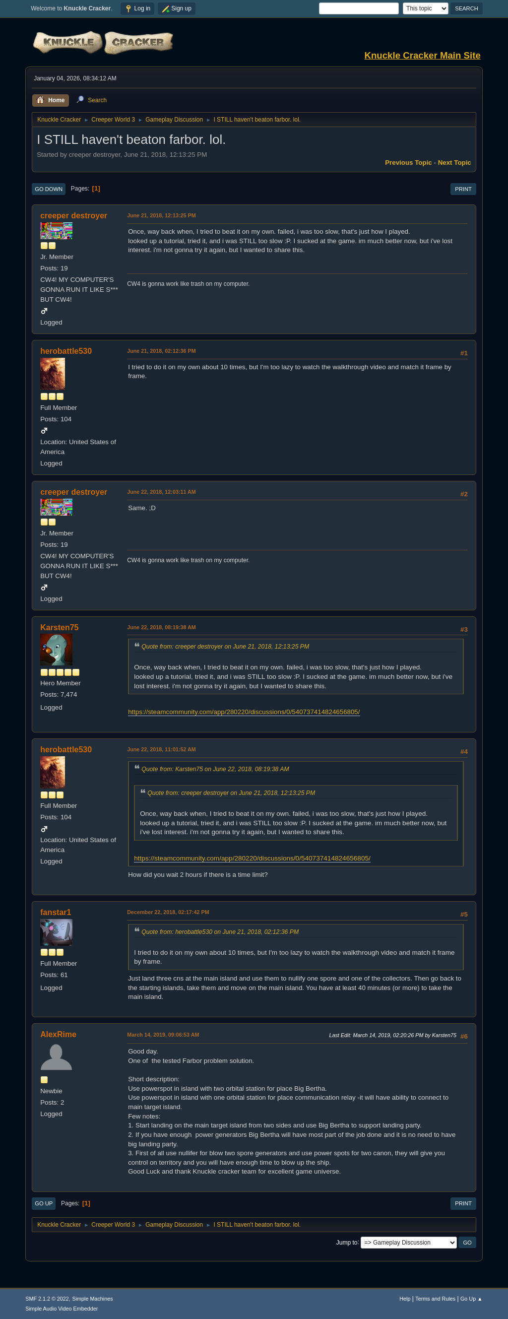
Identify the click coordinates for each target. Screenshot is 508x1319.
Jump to (347, 1242)
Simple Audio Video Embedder (61, 1309)
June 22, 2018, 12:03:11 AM (161, 492)
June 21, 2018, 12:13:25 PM (161, 215)
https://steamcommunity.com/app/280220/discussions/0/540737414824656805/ (244, 712)
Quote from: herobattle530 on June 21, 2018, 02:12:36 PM (220, 931)
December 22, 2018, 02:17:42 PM (168, 912)
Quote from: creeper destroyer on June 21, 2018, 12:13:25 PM (225, 646)
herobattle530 (66, 351)
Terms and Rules (435, 1299)
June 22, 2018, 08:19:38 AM (161, 627)
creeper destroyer (73, 215)
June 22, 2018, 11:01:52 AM (161, 749)
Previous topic (408, 162)
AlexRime (58, 1034)
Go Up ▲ (471, 1299)
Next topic (454, 162)
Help (404, 1299)
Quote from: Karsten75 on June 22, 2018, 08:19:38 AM (215, 769)
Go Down (49, 189)
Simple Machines (92, 1299)
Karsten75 (59, 627)
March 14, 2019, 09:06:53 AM (163, 1035)
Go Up (44, 1203)
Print (463, 189)
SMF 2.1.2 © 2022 (47, 1299)
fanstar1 (55, 912)
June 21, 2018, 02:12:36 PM (161, 351)
